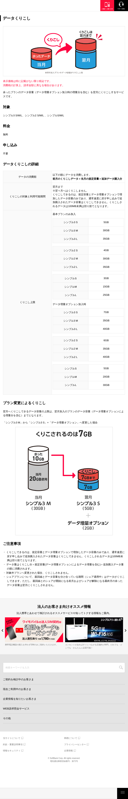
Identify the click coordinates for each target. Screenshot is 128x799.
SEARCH (121, 667)
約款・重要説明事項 (13, 744)
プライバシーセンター (75, 744)
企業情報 (68, 750)
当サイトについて (11, 738)
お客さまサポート (105, 793)
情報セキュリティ (11, 750)
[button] (2, 630)
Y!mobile (23, 6)
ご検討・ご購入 (82, 793)
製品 (35, 793)
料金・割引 (11, 793)
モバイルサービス (58, 793)
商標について (70, 738)
